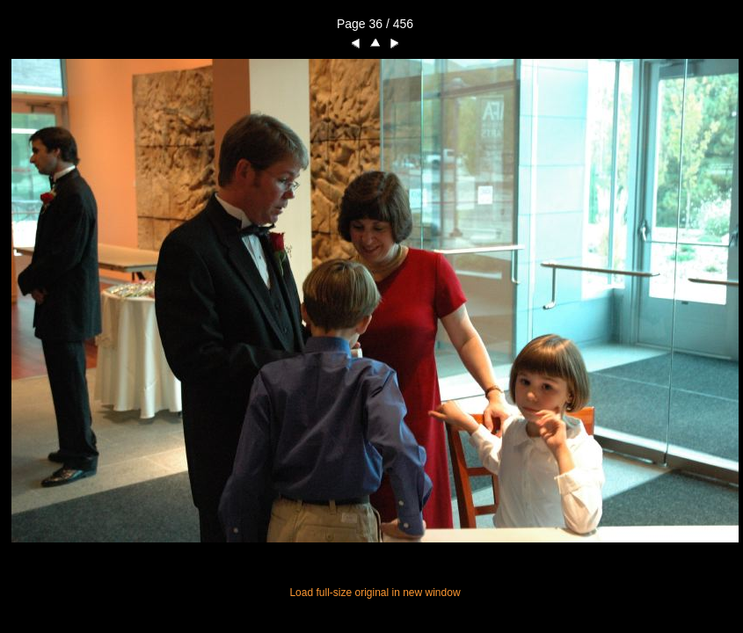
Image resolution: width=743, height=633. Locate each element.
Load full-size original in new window (374, 592)
